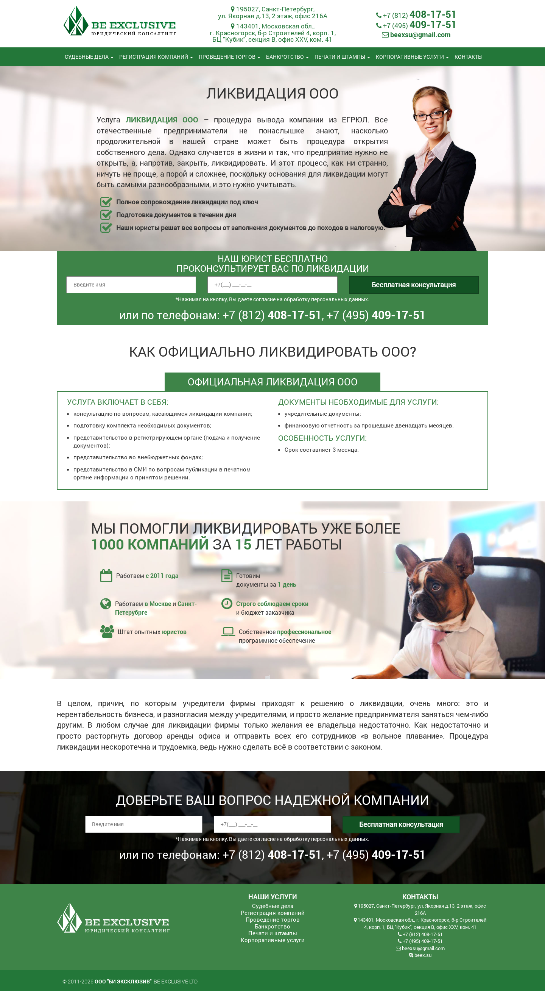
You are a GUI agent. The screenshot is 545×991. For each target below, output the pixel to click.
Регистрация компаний (156, 56)
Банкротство (287, 56)
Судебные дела (89, 56)
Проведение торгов (229, 56)
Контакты (469, 56)
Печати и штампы (342, 56)
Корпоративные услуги (412, 56)
